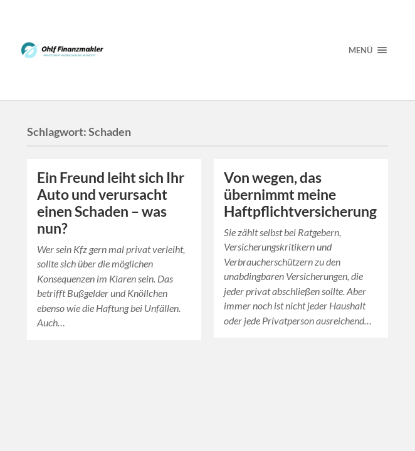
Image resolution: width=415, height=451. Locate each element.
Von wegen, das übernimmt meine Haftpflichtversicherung (300, 194)
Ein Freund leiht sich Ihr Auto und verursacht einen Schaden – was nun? (110, 203)
